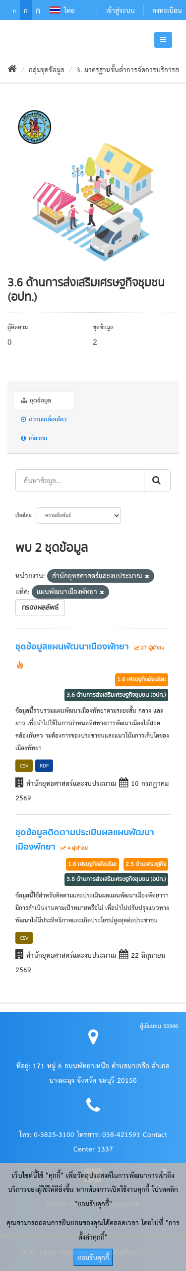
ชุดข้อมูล (36, 400)
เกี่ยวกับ (34, 438)
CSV (24, 765)
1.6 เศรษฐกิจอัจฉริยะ (141, 679)
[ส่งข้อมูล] (157, 480)
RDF (44, 765)
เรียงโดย (23, 515)
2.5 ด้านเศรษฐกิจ (145, 864)
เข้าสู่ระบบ (120, 9)
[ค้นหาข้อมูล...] (79, 480)
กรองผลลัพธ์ (40, 608)
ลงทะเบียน (167, 9)
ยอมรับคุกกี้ (93, 1257)
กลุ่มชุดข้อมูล (46, 69)
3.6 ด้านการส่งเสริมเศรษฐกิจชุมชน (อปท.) (116, 694)
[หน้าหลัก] (12, 69)
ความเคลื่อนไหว (43, 419)
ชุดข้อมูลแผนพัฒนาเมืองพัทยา (72, 647)
